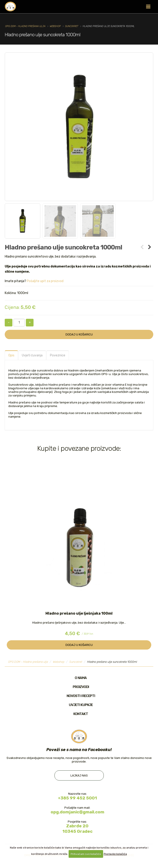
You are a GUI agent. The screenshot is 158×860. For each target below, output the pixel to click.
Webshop (55, 26)
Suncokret (71, 26)
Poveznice (57, 355)
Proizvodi (81, 687)
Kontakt (80, 714)
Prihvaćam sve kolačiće (86, 853)
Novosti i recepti (81, 696)
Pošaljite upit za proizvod (45, 281)
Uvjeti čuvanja (32, 355)
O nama (81, 678)
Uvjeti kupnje (81, 705)
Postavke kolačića (115, 853)
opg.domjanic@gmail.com (77, 812)
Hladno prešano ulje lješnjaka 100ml (79, 613)
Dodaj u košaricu (79, 334)
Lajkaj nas (79, 776)
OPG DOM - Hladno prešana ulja (25, 26)
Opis (11, 355)
